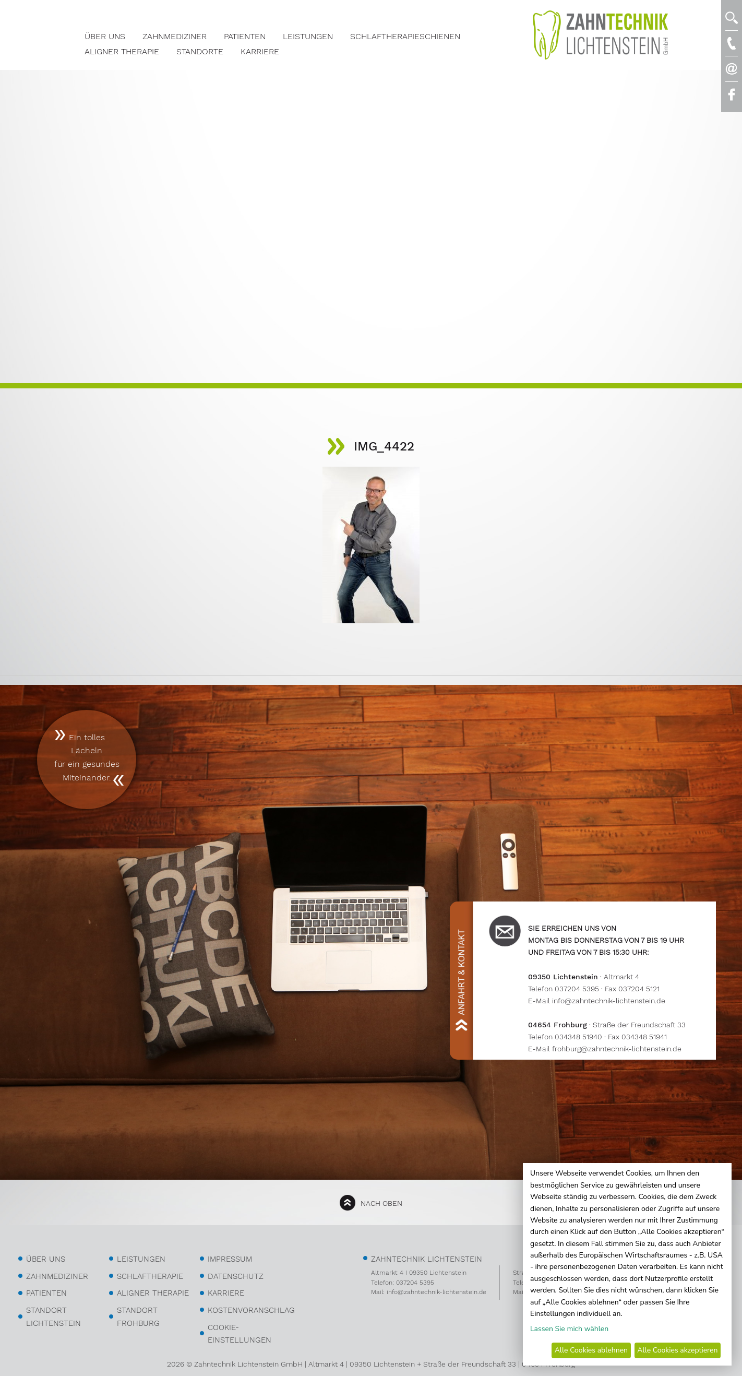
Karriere (260, 51)
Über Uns (105, 36)
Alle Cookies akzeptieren (677, 1350)
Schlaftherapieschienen (405, 36)
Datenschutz (236, 1276)
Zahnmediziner (174, 36)
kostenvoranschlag (251, 1310)
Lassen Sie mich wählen (569, 1329)
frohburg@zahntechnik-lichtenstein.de (616, 1049)
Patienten (245, 36)
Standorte (199, 51)
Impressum (230, 1259)
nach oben (381, 1203)
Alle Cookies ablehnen (591, 1350)
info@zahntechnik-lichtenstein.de (608, 1001)
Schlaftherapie (150, 1276)
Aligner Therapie (122, 51)
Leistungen (308, 36)
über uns (45, 1259)
